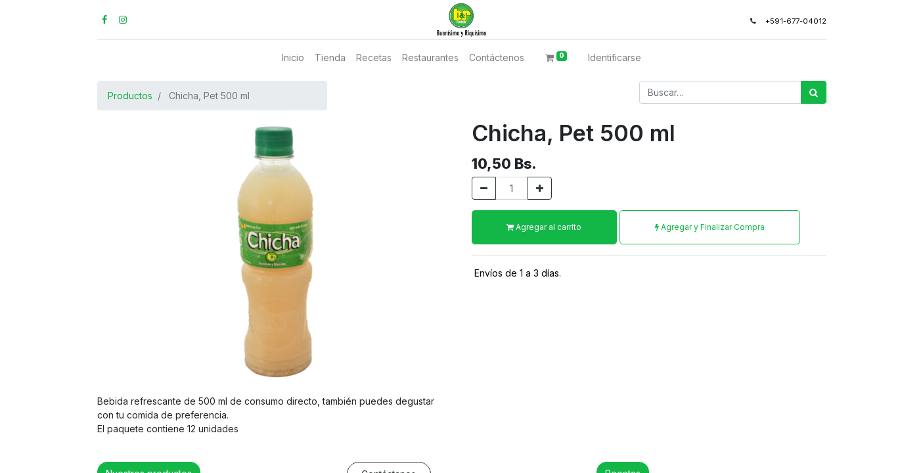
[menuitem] (293, 57)
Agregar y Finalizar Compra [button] (710, 227)
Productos (130, 95)
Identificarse (614, 57)
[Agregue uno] (540, 188)
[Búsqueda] (813, 92)
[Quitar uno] (484, 188)
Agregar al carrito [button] (544, 227)
